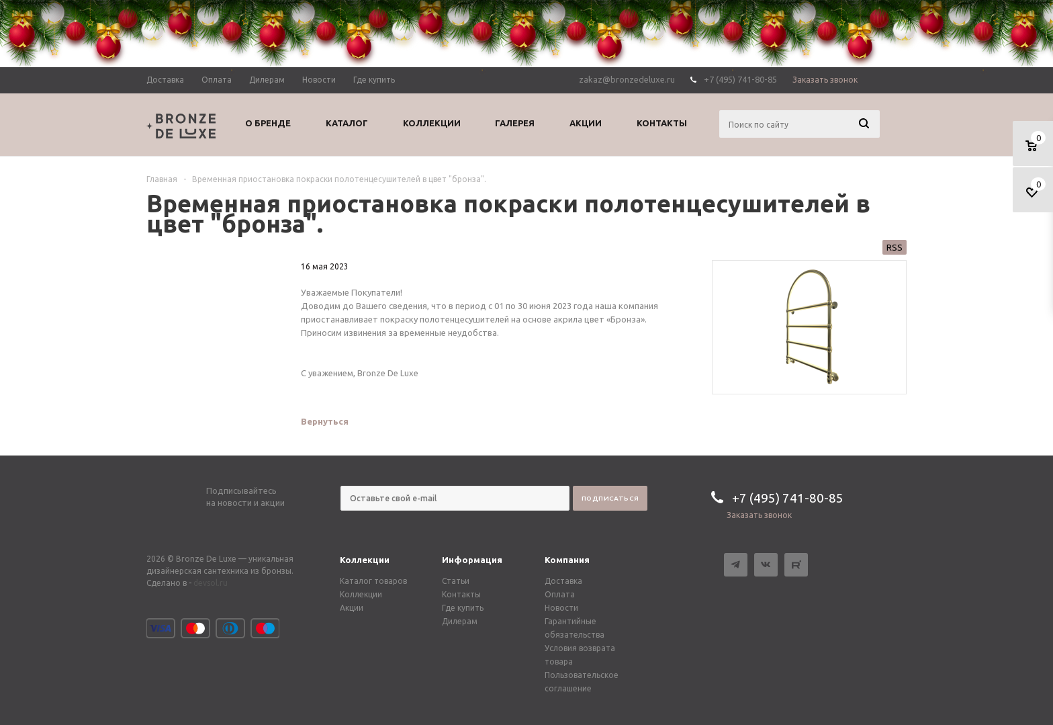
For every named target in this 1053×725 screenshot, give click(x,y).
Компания (567, 559)
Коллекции (365, 559)
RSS (894, 247)
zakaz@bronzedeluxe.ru (627, 79)
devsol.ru (210, 583)
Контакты (461, 594)
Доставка (563, 581)
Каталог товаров (373, 581)
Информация (472, 559)
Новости (561, 607)
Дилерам (459, 621)
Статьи (455, 581)
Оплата (560, 594)
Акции (351, 607)
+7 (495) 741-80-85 (740, 79)
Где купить (463, 607)
